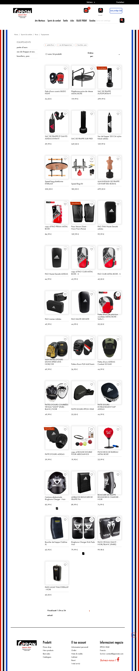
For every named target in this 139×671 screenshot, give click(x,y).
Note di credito (77, 654)
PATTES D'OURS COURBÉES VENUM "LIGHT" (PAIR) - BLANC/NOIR (56, 406)
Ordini (73, 650)
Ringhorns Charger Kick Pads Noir (83, 543)
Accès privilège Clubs (116, 10)
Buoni (73, 660)
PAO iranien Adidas (53, 319)
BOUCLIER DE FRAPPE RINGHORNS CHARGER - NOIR (108, 497)
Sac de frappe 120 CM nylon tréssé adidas (109, 137)
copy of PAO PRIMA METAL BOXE (56, 227)
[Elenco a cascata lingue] (91, 2)
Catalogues (47, 657)
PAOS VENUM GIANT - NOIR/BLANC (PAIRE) (107, 543)
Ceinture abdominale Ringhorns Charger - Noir (55, 498)
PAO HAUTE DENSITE (80, 319)
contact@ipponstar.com (114, 654)
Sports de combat (54, 20)
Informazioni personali (79, 647)
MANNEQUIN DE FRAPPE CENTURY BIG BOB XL (108, 182)
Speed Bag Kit (77, 183)
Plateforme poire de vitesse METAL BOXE (82, 92)
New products (48, 650)
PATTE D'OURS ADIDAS (54, 454)
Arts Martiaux (40, 20)
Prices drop (47, 647)
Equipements (24, 42)
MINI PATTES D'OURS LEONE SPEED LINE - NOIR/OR (54, 361)
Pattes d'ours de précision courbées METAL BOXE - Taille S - (108, 316)
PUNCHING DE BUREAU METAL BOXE (108, 453)
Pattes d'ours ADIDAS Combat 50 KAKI (106, 363)
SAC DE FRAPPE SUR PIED (82, 138)
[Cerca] (107, 21)
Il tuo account (78, 642)
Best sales (46, 654)
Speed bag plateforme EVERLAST (54, 182)
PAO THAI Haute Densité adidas (108, 227)
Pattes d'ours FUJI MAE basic (82, 364)
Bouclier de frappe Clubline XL (56, 543)
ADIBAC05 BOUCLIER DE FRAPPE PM (82, 498)
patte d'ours (22, 47)
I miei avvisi (75, 663)
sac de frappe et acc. (26, 51)
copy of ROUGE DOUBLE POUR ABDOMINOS (81, 453)
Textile (65, 20)
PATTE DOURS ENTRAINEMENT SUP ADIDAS (107, 406)
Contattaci (120, 2)
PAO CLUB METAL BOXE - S (109, 274)
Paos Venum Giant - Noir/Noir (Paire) (79, 227)
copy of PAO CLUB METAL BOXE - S (82, 272)
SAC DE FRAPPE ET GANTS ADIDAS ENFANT (56, 137)
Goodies (92, 20)
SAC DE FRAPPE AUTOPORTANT (104, 92)
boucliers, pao (23, 56)
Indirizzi (74, 657)
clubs (72, 20)
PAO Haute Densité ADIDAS (56, 274)
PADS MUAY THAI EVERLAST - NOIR (56, 588)
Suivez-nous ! (108, 660)
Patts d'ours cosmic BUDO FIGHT (55, 92)
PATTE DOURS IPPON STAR (82, 409)
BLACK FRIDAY (81, 20)
